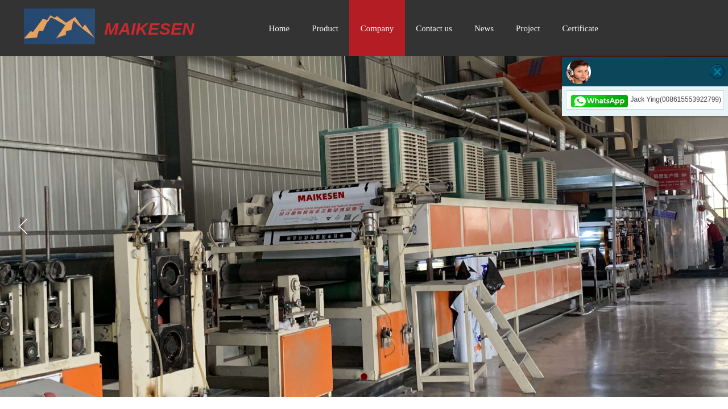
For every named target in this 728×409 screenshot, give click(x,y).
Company (377, 28)
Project (528, 28)
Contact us (434, 28)
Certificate (580, 28)
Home (279, 28)
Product (325, 28)
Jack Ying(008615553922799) (645, 99)
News (484, 28)
